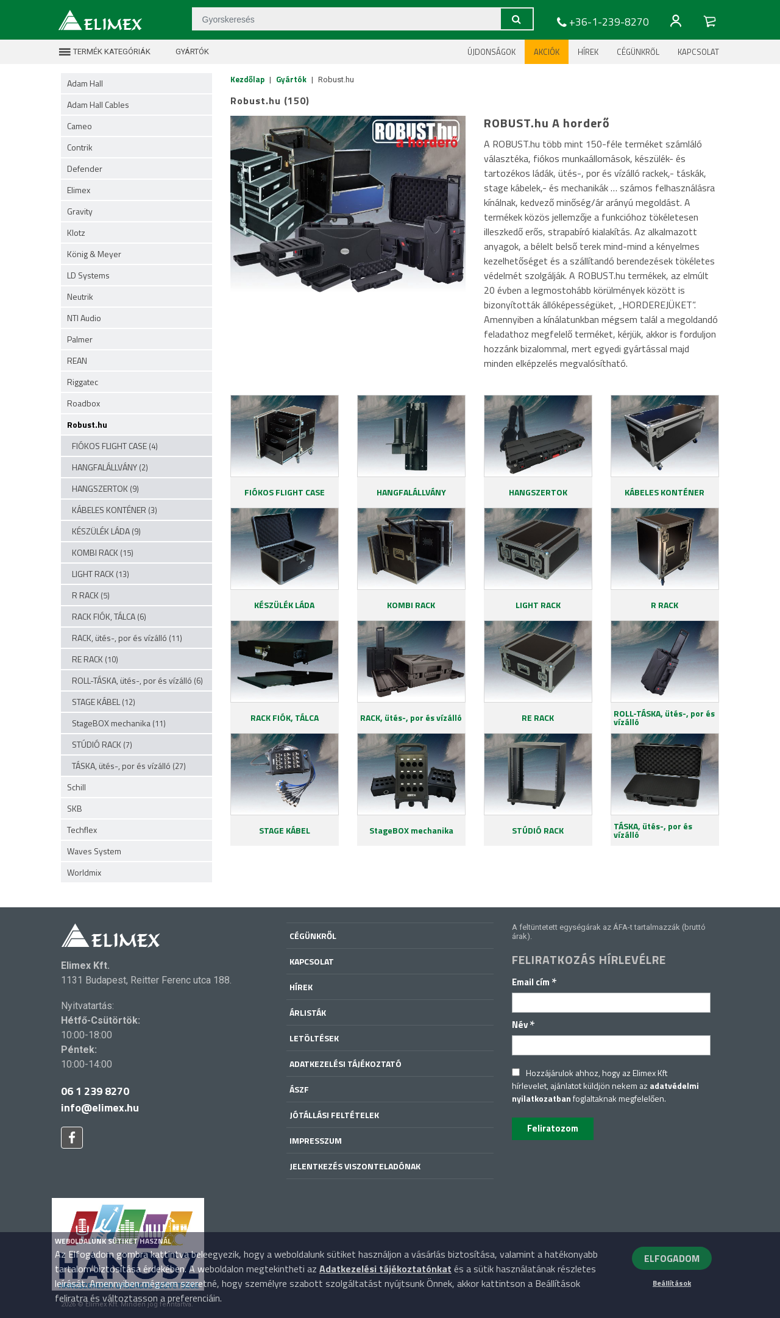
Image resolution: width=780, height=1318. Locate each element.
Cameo (79, 125)
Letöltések (314, 1038)
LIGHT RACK (100, 573)
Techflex (82, 829)
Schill (76, 787)
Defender (84, 168)
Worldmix (84, 872)
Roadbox (83, 403)
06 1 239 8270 (95, 1091)
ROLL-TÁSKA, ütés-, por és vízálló (137, 680)
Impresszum (315, 1140)
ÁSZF (299, 1089)
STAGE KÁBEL (103, 701)
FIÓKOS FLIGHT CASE (115, 445)
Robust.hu (87, 424)
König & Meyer (94, 253)
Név (523, 1024)
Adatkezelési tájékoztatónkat (385, 1268)
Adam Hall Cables (98, 104)
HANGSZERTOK (105, 488)
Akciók (546, 52)
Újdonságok (491, 52)
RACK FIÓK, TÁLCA (109, 616)
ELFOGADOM (672, 1258)
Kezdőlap (247, 79)
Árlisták (307, 1012)
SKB (74, 808)
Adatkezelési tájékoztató (345, 1063)
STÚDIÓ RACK (102, 744)
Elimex (78, 189)
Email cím (534, 982)
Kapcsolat (698, 52)
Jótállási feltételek (334, 1114)
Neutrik (80, 296)
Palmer (80, 339)
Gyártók (184, 51)
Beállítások (672, 1283)
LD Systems (88, 275)
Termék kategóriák (104, 51)
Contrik (80, 147)
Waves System (94, 851)
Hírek (588, 52)
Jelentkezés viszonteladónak (354, 1166)
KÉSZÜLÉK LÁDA (106, 531)
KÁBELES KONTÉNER (114, 509)
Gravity (80, 211)
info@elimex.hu (100, 1107)
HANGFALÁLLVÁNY (110, 467)
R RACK (91, 595)
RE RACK (95, 659)
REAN (77, 360)
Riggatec (82, 381)
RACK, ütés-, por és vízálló (127, 637)
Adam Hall (85, 83)
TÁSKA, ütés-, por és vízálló (129, 765)
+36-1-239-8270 (601, 22)
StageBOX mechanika (119, 723)
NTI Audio (84, 317)
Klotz (76, 232)
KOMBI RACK (102, 552)
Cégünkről (638, 52)
